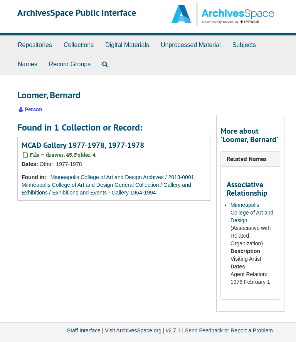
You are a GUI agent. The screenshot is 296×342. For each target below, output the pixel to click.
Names (27, 64)
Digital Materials (127, 45)
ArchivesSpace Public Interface (76, 12)
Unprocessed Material (191, 45)
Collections (79, 45)
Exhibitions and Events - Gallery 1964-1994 (104, 192)
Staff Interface (84, 330)
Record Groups (70, 64)
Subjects (244, 45)
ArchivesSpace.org (138, 330)
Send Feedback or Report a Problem (229, 330)
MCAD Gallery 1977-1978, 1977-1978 (83, 145)
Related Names (247, 159)
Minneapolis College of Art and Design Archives (107, 177)
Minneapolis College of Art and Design (251, 212)
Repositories (35, 45)
